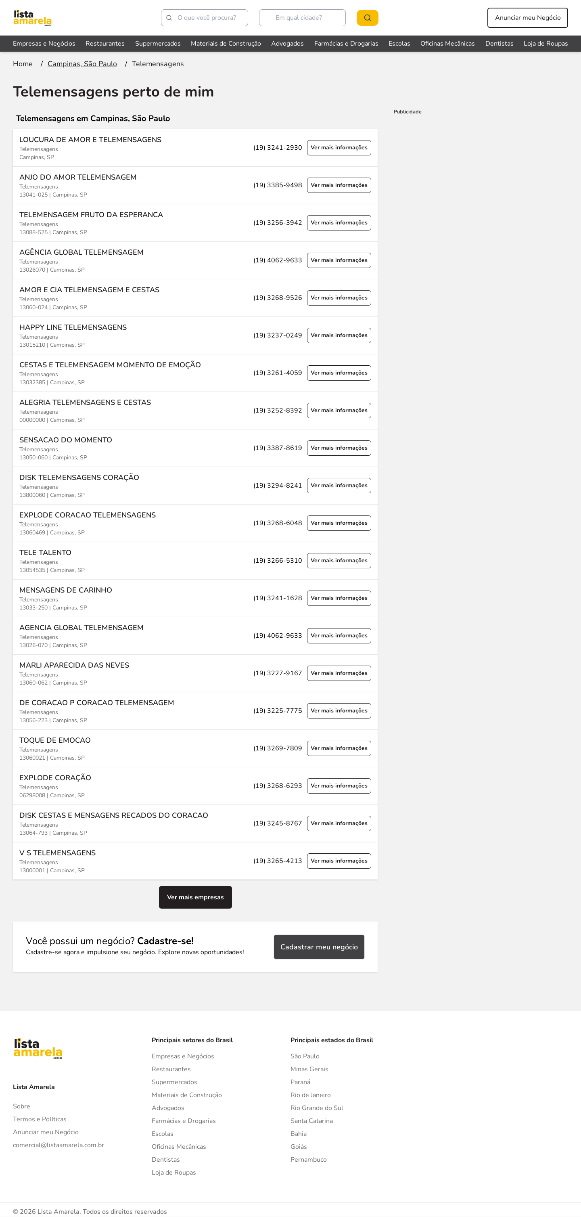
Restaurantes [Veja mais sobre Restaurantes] (105, 43)
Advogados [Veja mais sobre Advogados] (287, 43)
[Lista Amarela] (32, 18)
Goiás (298, 1146)
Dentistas (166, 1159)
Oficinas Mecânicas (179, 1146)
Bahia (298, 1133)
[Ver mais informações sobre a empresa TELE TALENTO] (195, 560)
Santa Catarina (311, 1120)
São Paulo (305, 1056)
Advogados (168, 1108)
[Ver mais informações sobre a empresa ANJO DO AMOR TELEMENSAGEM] (195, 185)
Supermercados (174, 1082)
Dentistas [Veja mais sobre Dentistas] (499, 43)
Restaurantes (171, 1069)
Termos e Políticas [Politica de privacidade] (40, 1119)
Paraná (300, 1082)
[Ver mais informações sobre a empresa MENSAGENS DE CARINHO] (195, 598)
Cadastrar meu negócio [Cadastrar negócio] (319, 947)
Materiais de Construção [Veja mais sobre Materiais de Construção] (226, 43)
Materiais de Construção (187, 1095)
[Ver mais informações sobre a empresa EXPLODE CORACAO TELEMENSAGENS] (195, 523)
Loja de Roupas (174, 1172)
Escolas (162, 1133)
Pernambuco (308, 1159)
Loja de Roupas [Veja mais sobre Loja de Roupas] (546, 43)
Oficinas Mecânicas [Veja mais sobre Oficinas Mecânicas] (447, 43)
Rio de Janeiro (310, 1095)
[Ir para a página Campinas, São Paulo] (82, 63)
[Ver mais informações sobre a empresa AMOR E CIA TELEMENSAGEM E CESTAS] (195, 297)
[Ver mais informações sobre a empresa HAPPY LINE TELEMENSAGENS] (195, 335)
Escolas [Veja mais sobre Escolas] (399, 43)
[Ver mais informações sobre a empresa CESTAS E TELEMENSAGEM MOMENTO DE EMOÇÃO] (195, 373)
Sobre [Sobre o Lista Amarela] (21, 1106)
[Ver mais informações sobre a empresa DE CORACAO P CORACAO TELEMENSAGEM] (195, 710)
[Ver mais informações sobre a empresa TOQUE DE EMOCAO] (195, 748)
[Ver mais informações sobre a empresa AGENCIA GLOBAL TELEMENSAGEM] (195, 635)
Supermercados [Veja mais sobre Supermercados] (158, 43)
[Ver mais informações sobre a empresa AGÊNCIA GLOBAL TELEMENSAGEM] (195, 260)
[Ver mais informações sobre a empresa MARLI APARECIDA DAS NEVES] (195, 673)
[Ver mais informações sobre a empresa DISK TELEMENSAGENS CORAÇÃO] (195, 485)
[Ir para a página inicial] (23, 64)
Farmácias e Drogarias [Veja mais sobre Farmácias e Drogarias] (346, 43)
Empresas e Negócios (183, 1056)
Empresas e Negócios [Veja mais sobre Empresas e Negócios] (44, 43)
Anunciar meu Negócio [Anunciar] (46, 1132)
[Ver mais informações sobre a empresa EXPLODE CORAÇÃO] (195, 785)
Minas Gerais (309, 1069)
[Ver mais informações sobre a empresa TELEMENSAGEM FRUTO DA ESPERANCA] (195, 222)
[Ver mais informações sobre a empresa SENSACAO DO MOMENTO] (195, 448)
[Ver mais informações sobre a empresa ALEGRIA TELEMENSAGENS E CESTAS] (195, 410)
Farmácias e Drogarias (184, 1120)
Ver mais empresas (195, 897)
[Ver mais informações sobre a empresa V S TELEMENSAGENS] (195, 861)
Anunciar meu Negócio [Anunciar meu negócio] (528, 17)
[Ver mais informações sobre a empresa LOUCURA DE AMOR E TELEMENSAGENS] (195, 147)
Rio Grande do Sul (316, 1108)
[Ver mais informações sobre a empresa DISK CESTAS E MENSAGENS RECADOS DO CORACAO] (195, 823)
